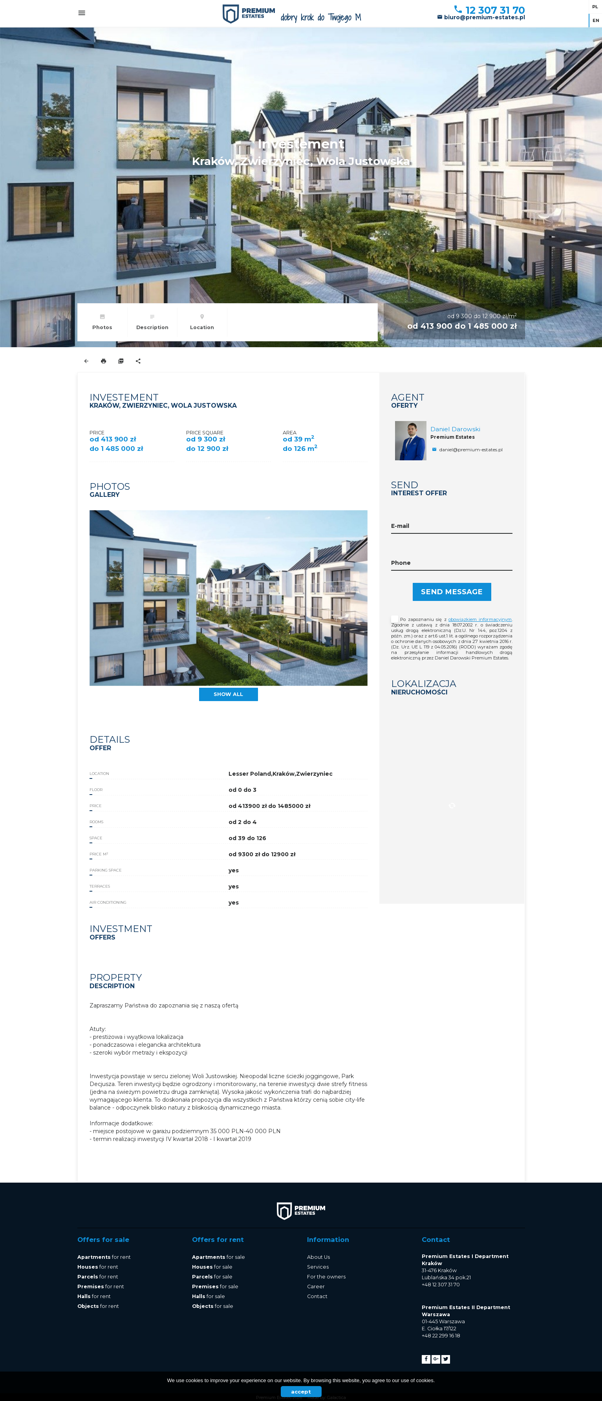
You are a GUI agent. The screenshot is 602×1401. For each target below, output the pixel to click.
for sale (218, 1257)
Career (316, 1286)
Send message (452, 591)
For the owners (326, 1277)
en (596, 20)
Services (318, 1267)
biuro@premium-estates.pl (481, 17)
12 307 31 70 (489, 10)
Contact (317, 1296)
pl (595, 6)
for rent (104, 1257)
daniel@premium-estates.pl (466, 449)
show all (228, 694)
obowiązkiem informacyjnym (480, 619)
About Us (318, 1257)
